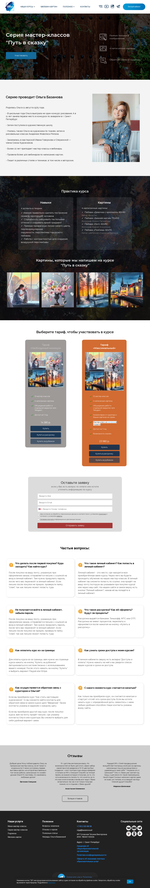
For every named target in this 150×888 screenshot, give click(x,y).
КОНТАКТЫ (85, 7)
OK (130, 882)
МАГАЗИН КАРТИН (49, 7)
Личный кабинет (134, 7)
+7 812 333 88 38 (84, 826)
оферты (59, 516)
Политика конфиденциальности (91, 855)
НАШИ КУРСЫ (27, 7)
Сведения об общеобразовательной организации (87, 848)
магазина (112, 422)
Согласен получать (47, 519)
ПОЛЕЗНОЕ (69, 7)
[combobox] (40, 509)
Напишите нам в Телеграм (79, 877)
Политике (51, 883)
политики (102, 514)
